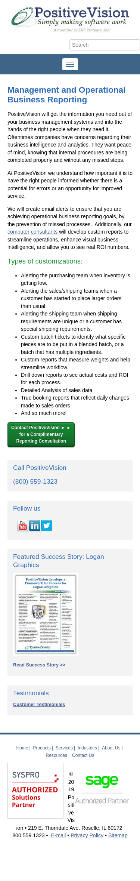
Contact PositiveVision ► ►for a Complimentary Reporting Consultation (41, 434)
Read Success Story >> (39, 665)
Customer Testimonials (39, 704)
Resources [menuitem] (56, 755)
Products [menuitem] (42, 748)
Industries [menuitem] (87, 748)
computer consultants (33, 232)
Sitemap (118, 835)
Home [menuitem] (22, 748)
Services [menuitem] (64, 748)
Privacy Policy (87, 835)
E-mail (58, 835)
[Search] (104, 44)
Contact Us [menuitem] (83, 755)
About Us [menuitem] (111, 748)
